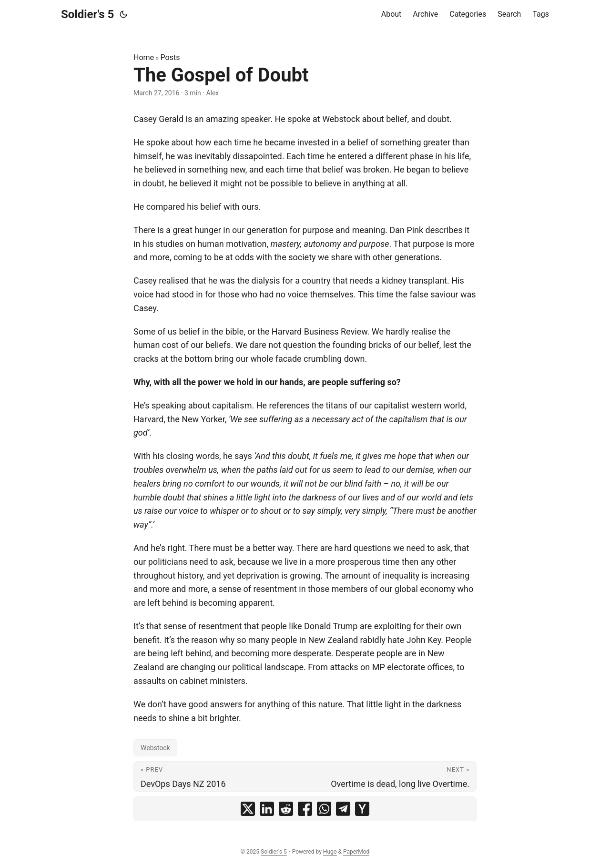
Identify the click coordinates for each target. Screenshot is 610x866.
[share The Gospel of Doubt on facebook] (305, 809)
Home (143, 57)
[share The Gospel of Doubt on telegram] (343, 809)
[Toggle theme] (123, 14)
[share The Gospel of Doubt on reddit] (286, 809)
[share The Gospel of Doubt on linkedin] (267, 809)
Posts (170, 57)
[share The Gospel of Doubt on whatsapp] (324, 809)
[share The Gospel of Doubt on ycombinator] (362, 809)
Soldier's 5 (87, 14)
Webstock (155, 748)
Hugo (330, 851)
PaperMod (356, 851)
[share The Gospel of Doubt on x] (248, 809)
